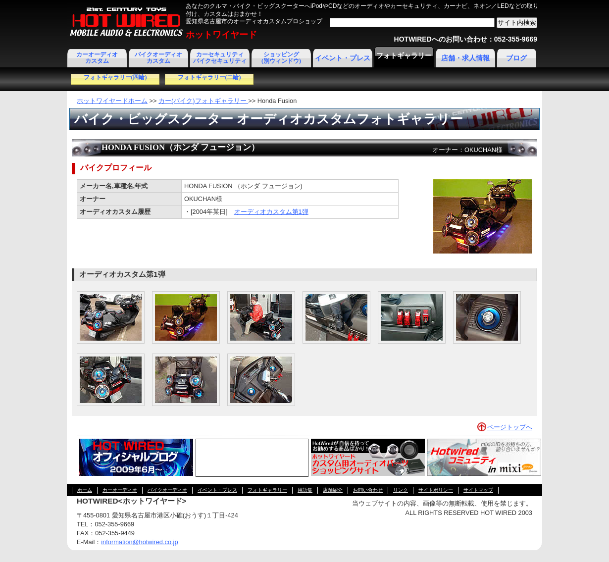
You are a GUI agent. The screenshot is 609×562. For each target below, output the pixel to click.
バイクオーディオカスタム (158, 57)
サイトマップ (478, 490)
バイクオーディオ (167, 490)
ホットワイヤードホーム (112, 100)
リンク (400, 490)
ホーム (84, 490)
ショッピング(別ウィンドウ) (281, 57)
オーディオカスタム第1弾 (271, 211)
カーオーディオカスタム (97, 57)
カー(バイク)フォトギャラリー (203, 100)
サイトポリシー (435, 490)
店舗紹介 (333, 490)
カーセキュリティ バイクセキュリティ (220, 57)
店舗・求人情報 (465, 58)
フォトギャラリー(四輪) (115, 77)
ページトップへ (509, 427)
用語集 (305, 490)
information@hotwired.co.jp (139, 542)
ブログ (516, 58)
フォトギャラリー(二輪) (209, 77)
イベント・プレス (342, 58)
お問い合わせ (368, 490)
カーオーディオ (119, 490)
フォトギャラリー (404, 55)
